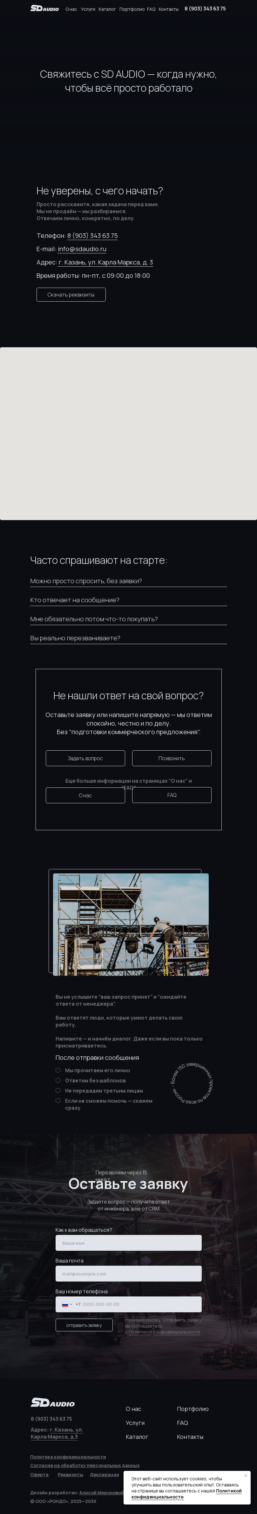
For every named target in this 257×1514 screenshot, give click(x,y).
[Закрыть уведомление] (246, 1475)
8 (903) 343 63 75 (205, 8)
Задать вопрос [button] (85, 758)
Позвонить (172, 758)
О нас (71, 9)
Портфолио (132, 9)
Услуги (88, 9)
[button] (70, 1475)
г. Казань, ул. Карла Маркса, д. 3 (105, 262)
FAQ (151, 9)
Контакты (169, 9)
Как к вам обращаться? (84, 1229)
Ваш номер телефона (82, 1291)
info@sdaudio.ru (82, 249)
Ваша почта (70, 1260)
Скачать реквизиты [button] (71, 294)
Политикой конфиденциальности (164, 1332)
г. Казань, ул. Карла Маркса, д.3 (57, 1433)
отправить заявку (84, 1325)
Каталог (107, 9)
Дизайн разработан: (77, 1493)
